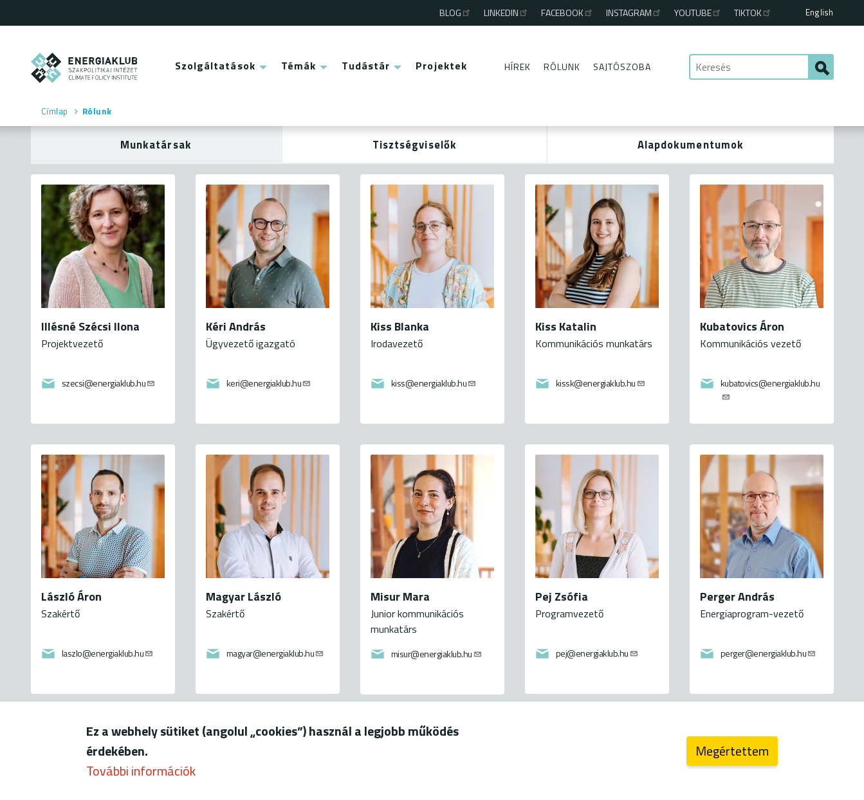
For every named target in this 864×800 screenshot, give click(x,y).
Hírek (517, 66)
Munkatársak (156, 144)
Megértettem (732, 751)
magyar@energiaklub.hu (275, 653)
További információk (141, 771)
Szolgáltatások (215, 65)
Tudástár (366, 65)
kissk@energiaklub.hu (601, 383)
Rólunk (562, 66)
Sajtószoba (622, 66)
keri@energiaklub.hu (269, 383)
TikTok (753, 12)
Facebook (567, 12)
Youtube (698, 12)
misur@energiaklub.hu (437, 653)
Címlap (54, 111)
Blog (455, 12)
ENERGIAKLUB (84, 68)
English (819, 12)
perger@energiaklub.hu (769, 653)
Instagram (634, 12)
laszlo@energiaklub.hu (108, 653)
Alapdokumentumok (691, 144)
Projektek (441, 65)
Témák (299, 65)
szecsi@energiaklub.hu (109, 383)
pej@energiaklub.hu (597, 653)
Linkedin (506, 12)
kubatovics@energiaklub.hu (770, 388)
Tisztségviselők (414, 144)
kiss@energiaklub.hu (434, 383)
